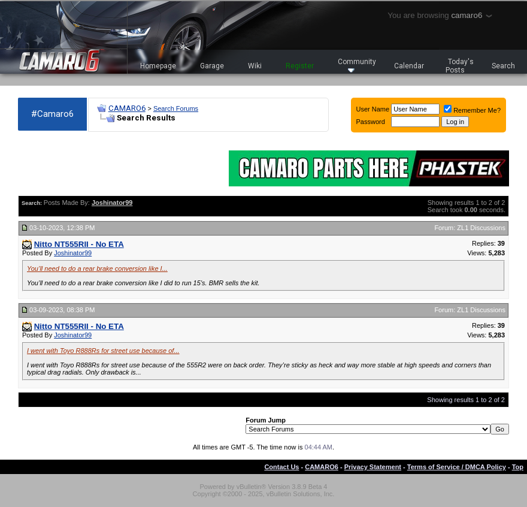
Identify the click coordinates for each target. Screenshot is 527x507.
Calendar (409, 66)
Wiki (255, 66)
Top (517, 466)
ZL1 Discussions (481, 227)
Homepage (158, 66)
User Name (373, 109)
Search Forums (175, 108)
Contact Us (281, 466)
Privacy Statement (372, 466)
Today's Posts (460, 66)
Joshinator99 (73, 252)
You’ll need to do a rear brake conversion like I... (97, 268)
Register (300, 66)
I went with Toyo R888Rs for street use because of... (103, 350)
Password (370, 121)
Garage (212, 66)
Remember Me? (472, 110)
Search (503, 66)
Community (357, 65)
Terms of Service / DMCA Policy (456, 466)
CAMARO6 (127, 108)
